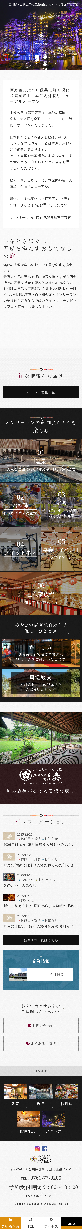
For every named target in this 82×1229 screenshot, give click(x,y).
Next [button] (77, 35)
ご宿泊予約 (10, 1226)
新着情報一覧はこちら (41, 940)
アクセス (51, 1226)
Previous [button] (5, 35)
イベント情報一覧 (41, 392)
